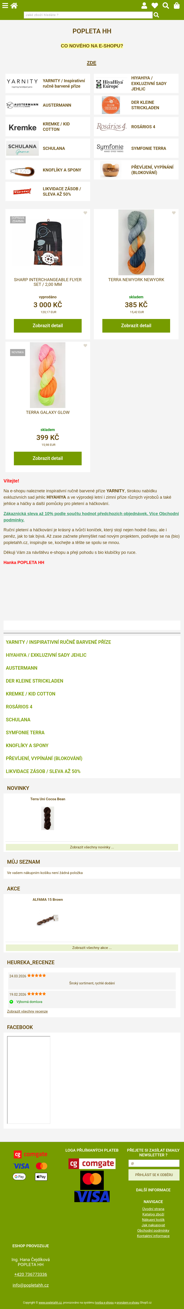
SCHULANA (54, 148)
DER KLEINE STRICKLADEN (145, 105)
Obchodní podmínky (153, 1230)
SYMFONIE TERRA (148, 148)
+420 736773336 (30, 1274)
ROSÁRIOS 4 (143, 126)
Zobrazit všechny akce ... (92, 948)
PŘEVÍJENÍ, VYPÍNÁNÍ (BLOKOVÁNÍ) (152, 170)
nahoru (177, 1302)
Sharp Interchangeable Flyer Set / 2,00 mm (47, 282)
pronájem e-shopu (128, 1302)
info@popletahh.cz (31, 1285)
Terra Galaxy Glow (48, 412)
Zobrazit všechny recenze (27, 1011)
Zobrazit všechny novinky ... (92, 847)
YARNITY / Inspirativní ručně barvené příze (64, 83)
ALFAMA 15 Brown (48, 899)
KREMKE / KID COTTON (56, 126)
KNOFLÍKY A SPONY (62, 169)
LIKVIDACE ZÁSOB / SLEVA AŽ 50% (62, 191)
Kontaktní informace (153, 1236)
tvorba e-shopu (104, 1302)
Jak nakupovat (153, 1225)
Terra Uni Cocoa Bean (47, 799)
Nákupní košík (153, 1220)
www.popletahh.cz (50, 1302)
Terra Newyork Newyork (136, 279)
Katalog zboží (153, 1214)
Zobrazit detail (48, 325)
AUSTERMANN (57, 105)
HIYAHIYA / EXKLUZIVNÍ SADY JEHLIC (149, 83)
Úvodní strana (153, 1209)
